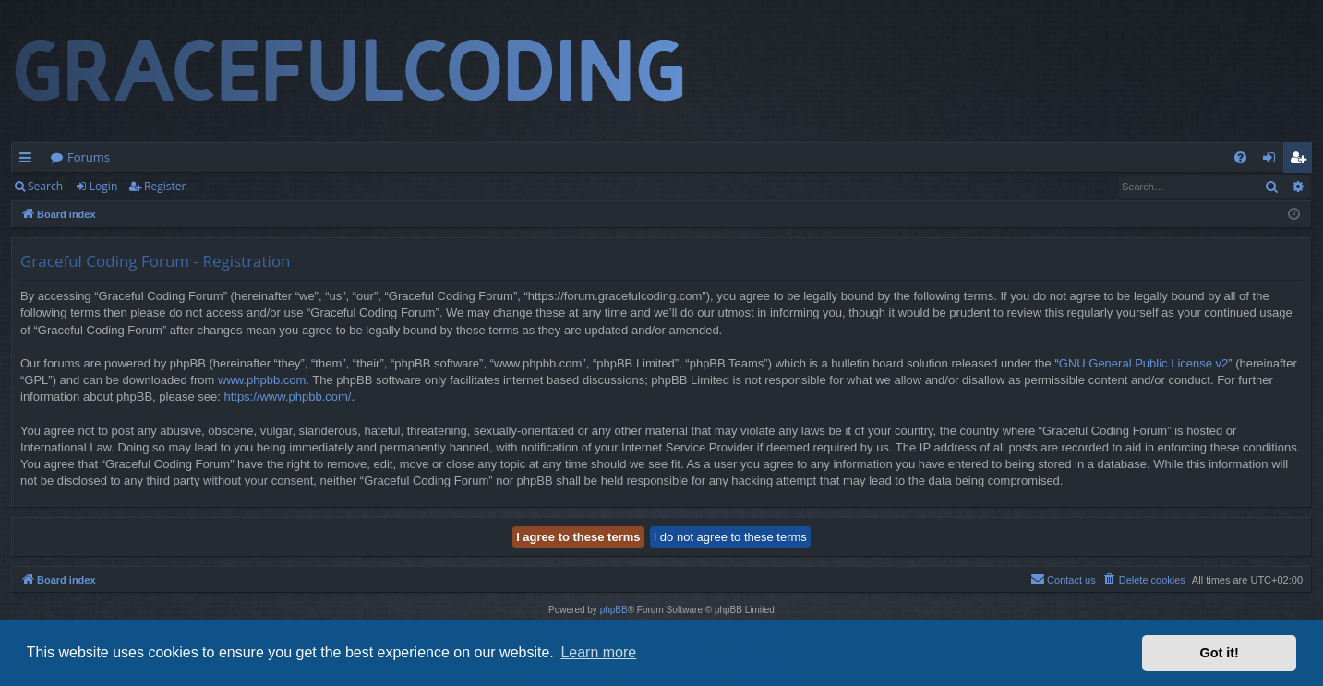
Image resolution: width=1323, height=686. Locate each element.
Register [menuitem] (1302, 161)
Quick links (29, 161)
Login (103, 186)
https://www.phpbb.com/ (287, 396)
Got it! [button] (1219, 652)
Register (165, 186)
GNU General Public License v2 (1144, 363)
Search (45, 186)
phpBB (614, 610)
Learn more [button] (598, 652)
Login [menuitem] (1272, 161)
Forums (88, 157)
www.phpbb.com (262, 380)
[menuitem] (1240, 157)
